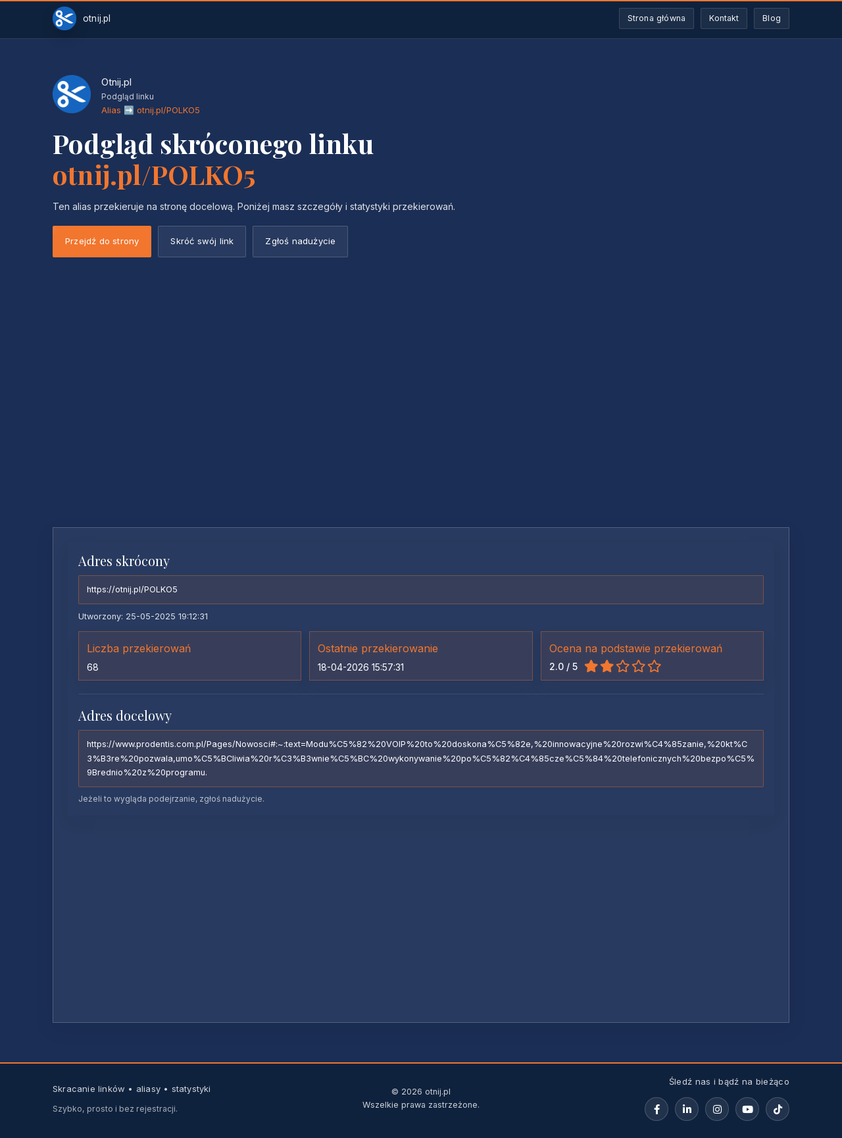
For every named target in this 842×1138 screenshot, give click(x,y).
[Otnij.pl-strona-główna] (82, 18)
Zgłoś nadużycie (300, 241)
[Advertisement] (421, 418)
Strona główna (657, 18)
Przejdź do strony (102, 241)
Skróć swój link (202, 241)
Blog (771, 18)
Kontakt (724, 18)
